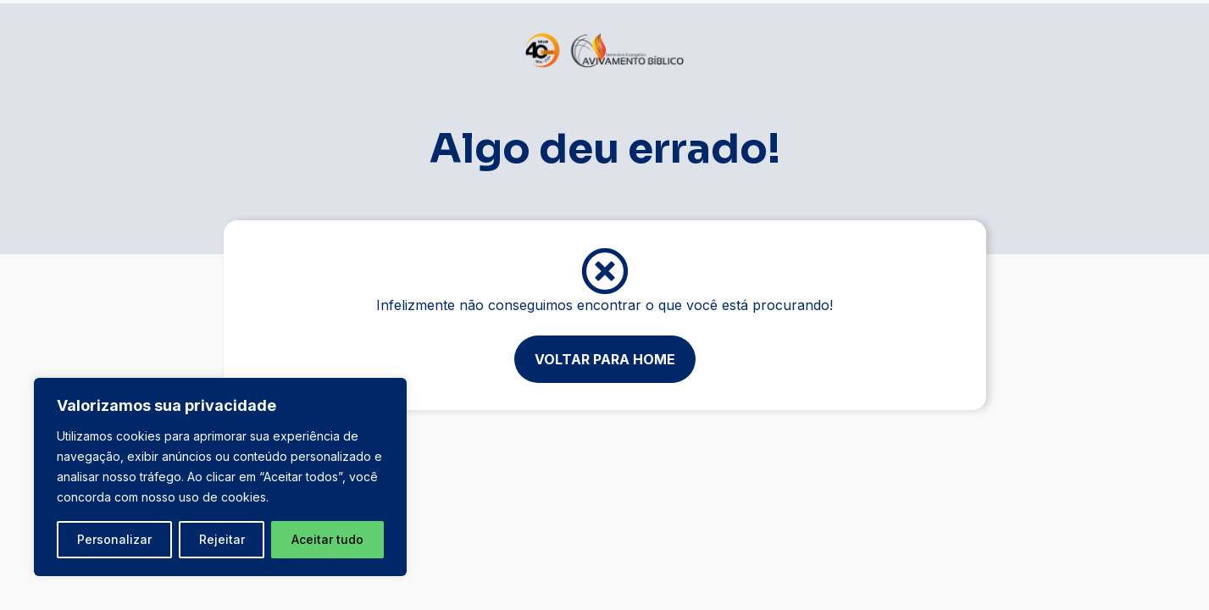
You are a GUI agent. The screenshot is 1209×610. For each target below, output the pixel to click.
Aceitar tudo (327, 539)
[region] (220, 477)
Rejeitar (222, 539)
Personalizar (114, 539)
